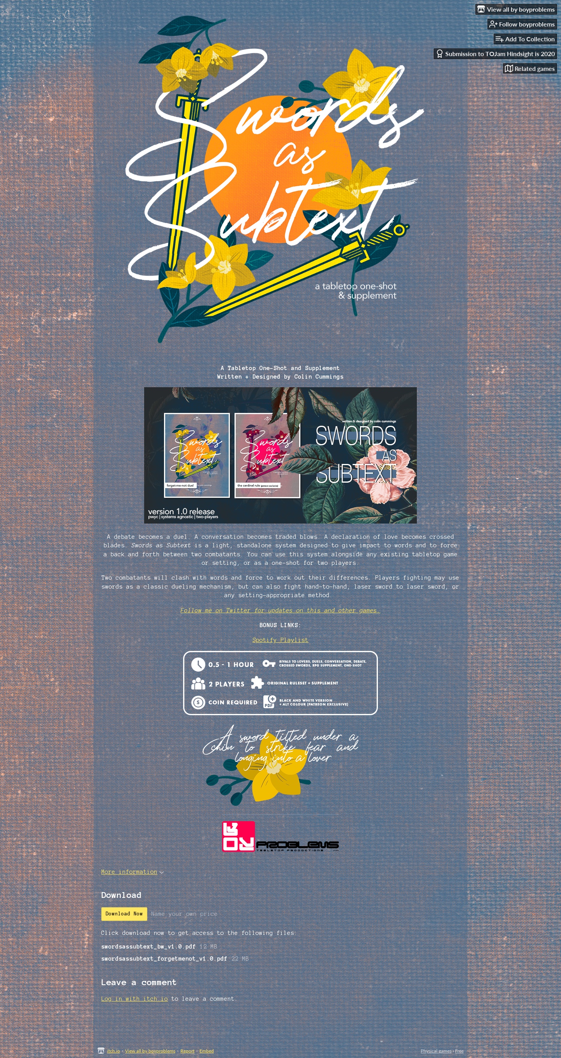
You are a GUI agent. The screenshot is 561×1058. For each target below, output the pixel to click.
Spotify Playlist (280, 640)
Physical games (436, 1051)
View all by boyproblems (150, 1051)
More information (132, 872)
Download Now (124, 914)
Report (187, 1051)
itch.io (113, 1051)
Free (459, 1051)
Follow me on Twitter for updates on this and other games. (281, 610)
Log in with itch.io (134, 999)
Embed (206, 1051)
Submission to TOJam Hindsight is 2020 (495, 53)
